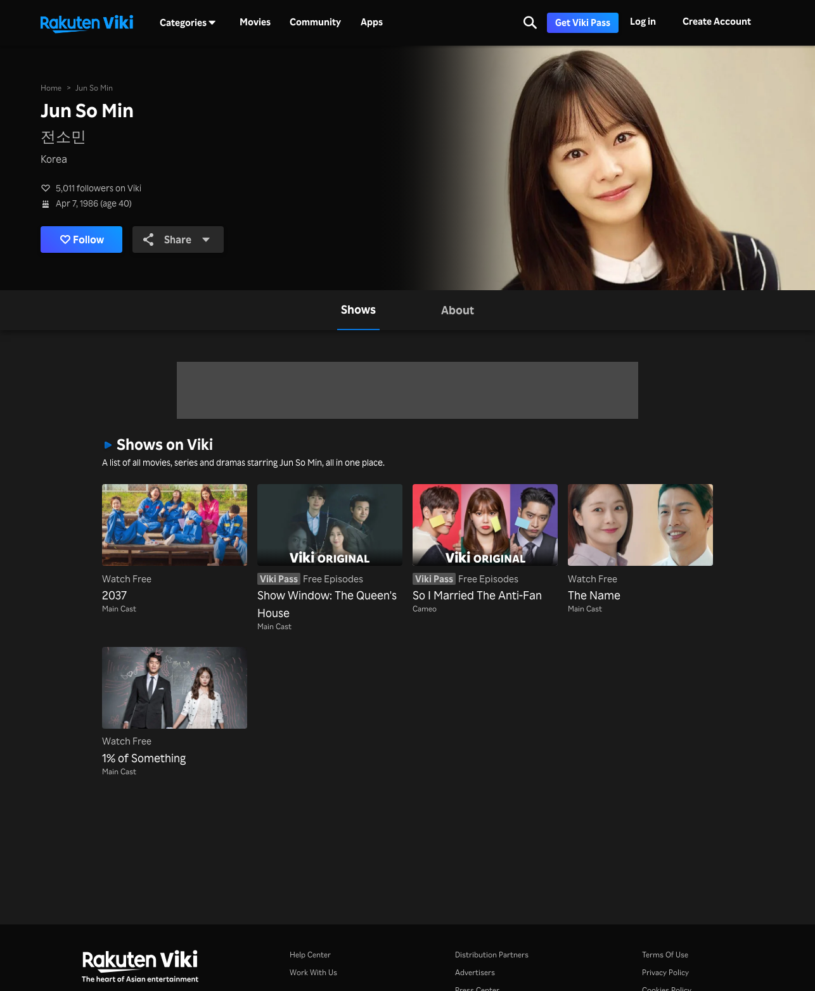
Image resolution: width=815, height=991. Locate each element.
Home (51, 88)
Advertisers (475, 972)
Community (315, 22)
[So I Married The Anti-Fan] (485, 544)
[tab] (358, 310)
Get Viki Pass (582, 22)
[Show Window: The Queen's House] (329, 553)
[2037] (174, 544)
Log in (643, 21)
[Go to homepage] (87, 22)
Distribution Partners (492, 954)
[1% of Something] (174, 707)
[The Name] (640, 544)
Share (176, 239)
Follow (82, 239)
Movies (255, 22)
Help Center (310, 954)
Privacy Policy (665, 972)
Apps (372, 22)
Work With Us (313, 972)
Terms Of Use (665, 954)
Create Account (717, 21)
